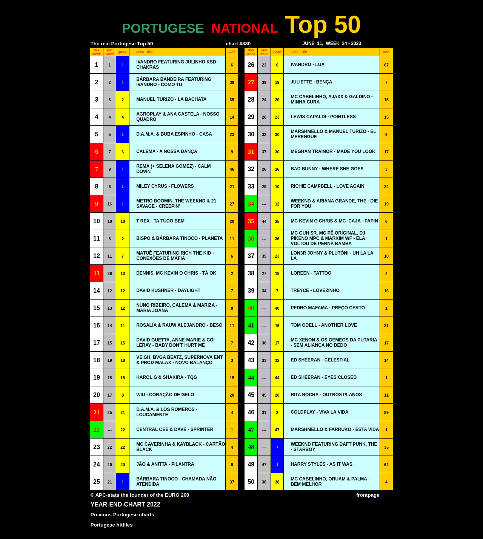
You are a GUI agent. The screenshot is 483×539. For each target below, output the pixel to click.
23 (264, 65)
